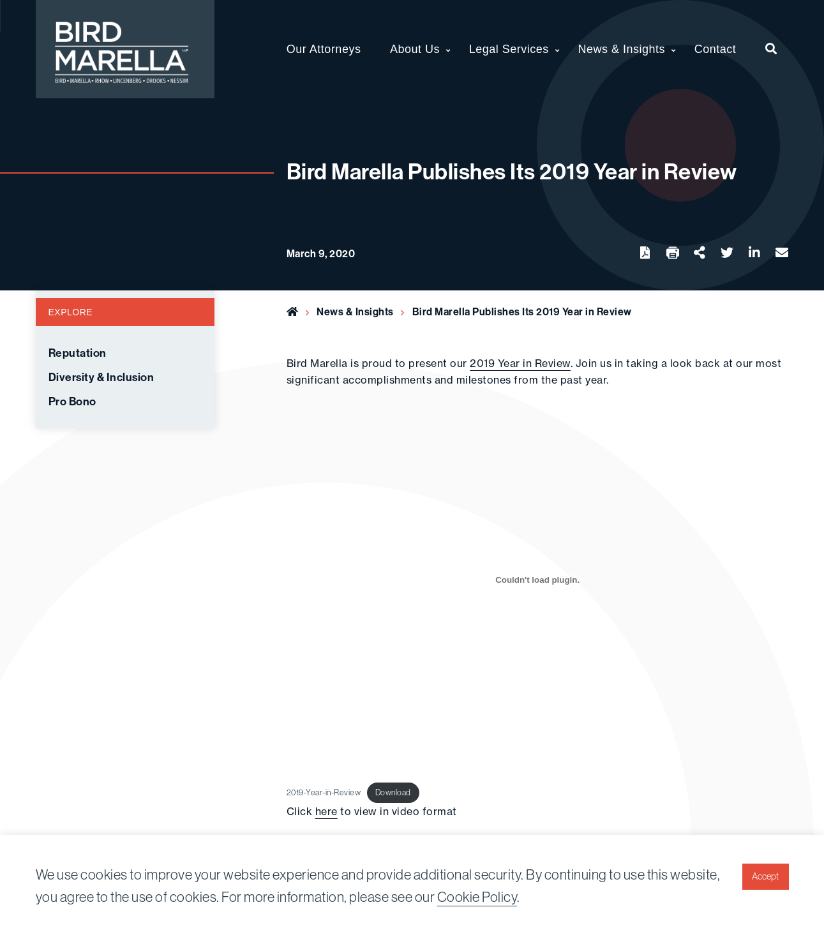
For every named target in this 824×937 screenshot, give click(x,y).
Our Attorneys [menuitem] (324, 49)
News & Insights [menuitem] (622, 49)
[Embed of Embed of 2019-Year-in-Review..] (538, 579)
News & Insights (355, 311)
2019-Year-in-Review (324, 792)
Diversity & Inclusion (101, 377)
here (326, 811)
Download (393, 792)
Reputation (78, 353)
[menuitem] (771, 49)
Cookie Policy (477, 897)
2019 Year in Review (520, 363)
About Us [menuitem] (415, 49)
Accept (765, 876)
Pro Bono (72, 401)
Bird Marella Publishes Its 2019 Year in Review (522, 311)
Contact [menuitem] (715, 49)
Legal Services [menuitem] (509, 49)
